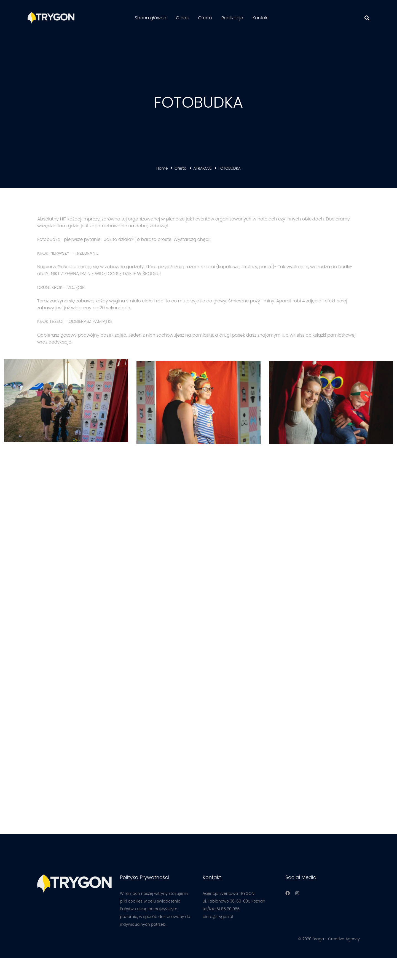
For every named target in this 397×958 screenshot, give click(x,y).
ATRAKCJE (202, 168)
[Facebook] (287, 893)
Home (162, 168)
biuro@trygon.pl (218, 916)
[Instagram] (297, 893)
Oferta (181, 168)
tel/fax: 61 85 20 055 (221, 909)
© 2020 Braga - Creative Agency (329, 939)
